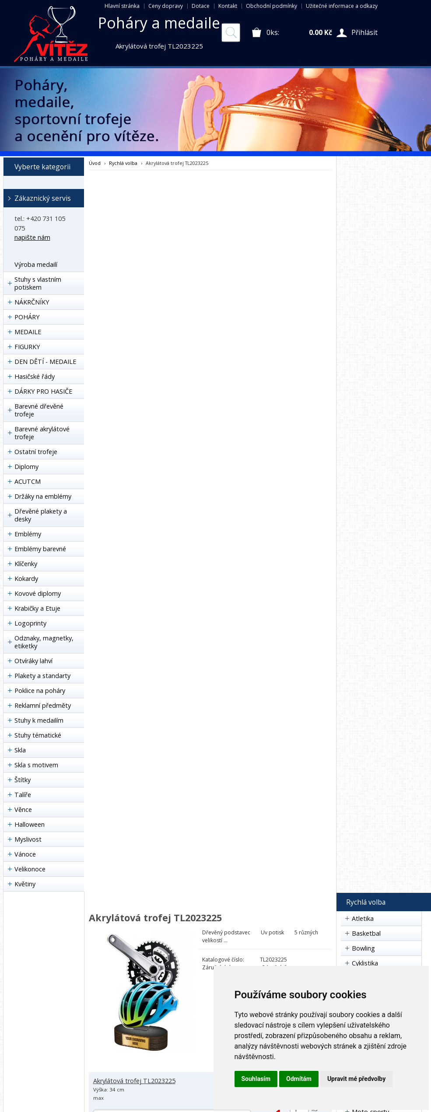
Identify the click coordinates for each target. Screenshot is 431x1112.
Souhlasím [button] (256, 1078)
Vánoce (25, 854)
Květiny (24, 884)
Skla (20, 750)
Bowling (363, 948)
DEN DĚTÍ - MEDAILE (45, 361)
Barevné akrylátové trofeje (42, 433)
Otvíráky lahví (33, 661)
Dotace (201, 6)
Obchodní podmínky (271, 6)
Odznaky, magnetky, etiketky (44, 642)
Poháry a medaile (159, 23)
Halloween (29, 824)
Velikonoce (30, 869)
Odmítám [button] (299, 1078)
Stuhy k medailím (38, 720)
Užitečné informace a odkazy (342, 6)
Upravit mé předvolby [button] (356, 1078)
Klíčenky (25, 563)
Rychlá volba (123, 163)
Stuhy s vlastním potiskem (37, 283)
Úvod (95, 163)
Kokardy (26, 578)
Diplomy (26, 466)
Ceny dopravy (165, 6)
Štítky (22, 780)
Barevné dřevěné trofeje (38, 410)
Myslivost (28, 839)
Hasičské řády (34, 376)
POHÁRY (26, 317)
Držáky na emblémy (42, 496)
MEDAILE (27, 332)
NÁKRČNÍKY (31, 302)
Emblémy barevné (40, 549)
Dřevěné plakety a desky (40, 515)
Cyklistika (365, 963)
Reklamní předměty (42, 705)
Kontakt (227, 6)
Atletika (363, 918)
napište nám (32, 237)
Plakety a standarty (42, 675)
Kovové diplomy (37, 593)
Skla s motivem (36, 765)
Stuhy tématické (37, 735)
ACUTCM (27, 481)
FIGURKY (27, 347)
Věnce (23, 809)
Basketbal (366, 933)
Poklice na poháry (39, 690)
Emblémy (27, 534)
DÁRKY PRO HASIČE (43, 391)
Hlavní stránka (122, 6)
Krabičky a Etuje (37, 608)
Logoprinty (30, 623)
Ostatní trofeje (35, 452)
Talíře (22, 794)
